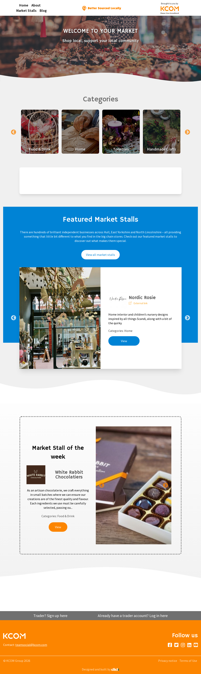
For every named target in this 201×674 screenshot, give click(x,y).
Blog (43, 10)
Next (187, 132)
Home (23, 5)
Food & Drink (65, 516)
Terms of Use (188, 661)
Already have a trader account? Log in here (133, 615)
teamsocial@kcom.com (31, 645)
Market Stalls (26, 10)
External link (141, 303)
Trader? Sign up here (50, 615)
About (36, 5)
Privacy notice (167, 661)
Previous (13, 132)
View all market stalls (100, 255)
